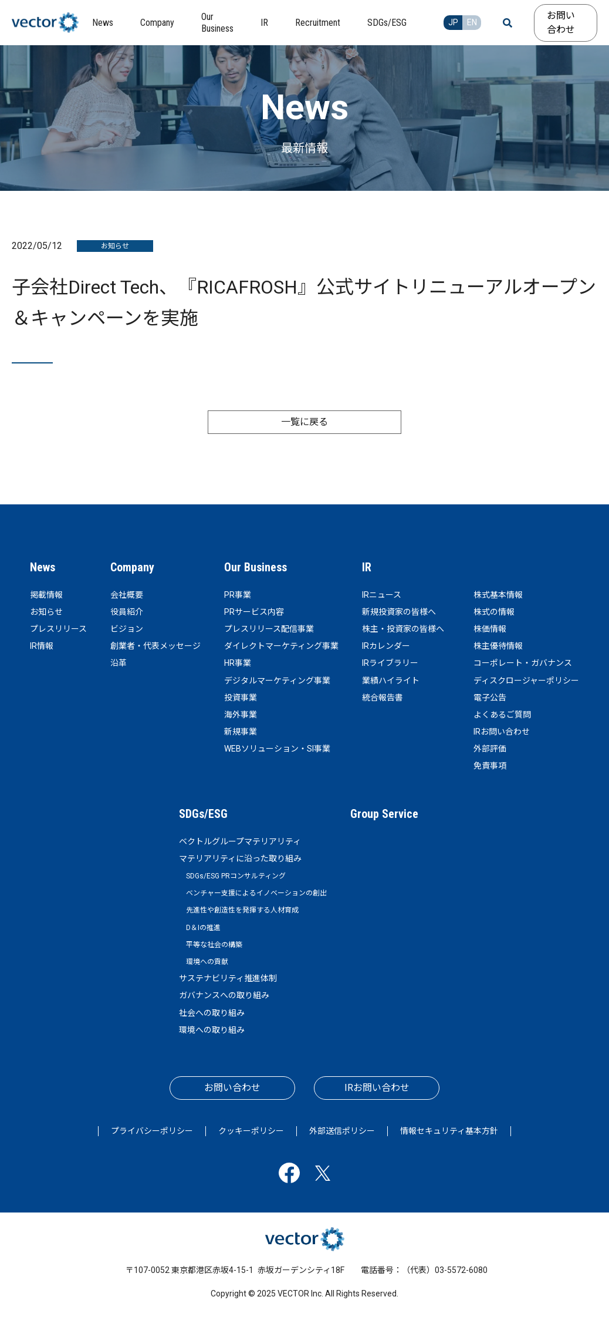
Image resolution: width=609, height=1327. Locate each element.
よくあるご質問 (502, 714)
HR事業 (237, 663)
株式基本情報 (498, 594)
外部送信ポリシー (342, 1131)
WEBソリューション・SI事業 (277, 748)
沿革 (118, 663)
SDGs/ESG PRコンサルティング (236, 876)
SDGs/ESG (203, 814)
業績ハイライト (390, 680)
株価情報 (489, 629)
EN (472, 22)
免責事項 (489, 765)
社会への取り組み (212, 1013)
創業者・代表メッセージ (155, 646)
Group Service (384, 814)
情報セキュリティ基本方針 (449, 1131)
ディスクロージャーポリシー (526, 680)
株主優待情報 (498, 646)
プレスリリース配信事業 (269, 629)
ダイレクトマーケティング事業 (281, 646)
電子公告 (489, 697)
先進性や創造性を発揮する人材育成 (242, 910)
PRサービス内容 (254, 612)
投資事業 (240, 697)
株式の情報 (494, 612)
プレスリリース (58, 629)
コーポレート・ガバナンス (522, 663)
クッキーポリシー (251, 1131)
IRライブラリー (390, 663)
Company (132, 567)
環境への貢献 (207, 962)
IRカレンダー (386, 646)
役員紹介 (126, 612)
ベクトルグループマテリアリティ (240, 841)
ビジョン (126, 629)
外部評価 (489, 748)
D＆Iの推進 (203, 928)
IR (366, 567)
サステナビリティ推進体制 (228, 978)
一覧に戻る (304, 421)
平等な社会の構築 (214, 945)
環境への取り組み (212, 1030)
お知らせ (46, 612)
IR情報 (41, 646)
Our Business (255, 567)
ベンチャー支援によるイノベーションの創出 (256, 893)
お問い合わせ (561, 22)
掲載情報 (46, 594)
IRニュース (381, 594)
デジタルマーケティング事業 (277, 680)
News (42, 567)
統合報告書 (382, 697)
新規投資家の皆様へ (399, 612)
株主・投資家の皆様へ (403, 629)
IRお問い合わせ (501, 731)
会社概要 (126, 594)
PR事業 (237, 594)
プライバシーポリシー (152, 1131)
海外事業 (240, 714)
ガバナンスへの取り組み (224, 995)
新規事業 (240, 731)
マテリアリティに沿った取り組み (240, 858)
